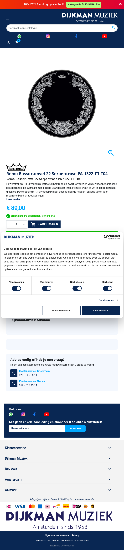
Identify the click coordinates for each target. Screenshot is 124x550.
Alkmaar (10, 490)
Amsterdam (13, 479)
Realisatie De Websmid (62, 545)
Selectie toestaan (61, 310)
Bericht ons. (30, 215)
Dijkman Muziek (16, 458)
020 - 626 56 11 (28, 375)
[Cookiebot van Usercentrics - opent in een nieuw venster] (106, 237)
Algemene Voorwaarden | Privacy (62, 535)
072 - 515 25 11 (28, 385)
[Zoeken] (62, 28)
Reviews (11, 469)
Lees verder (13, 199)
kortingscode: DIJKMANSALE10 (84, 4)
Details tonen (106, 300)
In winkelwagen (44, 224)
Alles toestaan (101, 310)
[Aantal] (16, 224)
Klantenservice (15, 448)
